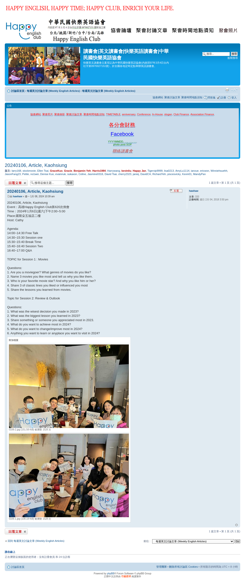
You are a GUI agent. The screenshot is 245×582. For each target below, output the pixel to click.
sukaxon (72, 174)
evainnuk (60, 174)
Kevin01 (187, 174)
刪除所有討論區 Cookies (183, 566)
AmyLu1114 (182, 170)
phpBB (110, 573)
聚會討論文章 (172, 97)
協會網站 (158, 97)
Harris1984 (99, 170)
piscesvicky (174, 174)
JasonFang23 (13, 174)
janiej (136, 174)
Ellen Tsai (43, 170)
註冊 (223, 97)
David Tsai (111, 174)
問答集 (212, 97)
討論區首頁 (17, 90)
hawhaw (17, 196)
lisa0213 (169, 170)
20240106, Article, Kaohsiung (36, 165)
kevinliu (126, 170)
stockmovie (29, 170)
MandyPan (199, 174)
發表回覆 (16, 183)
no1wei (34, 174)
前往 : (147, 541)
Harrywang (113, 170)
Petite (25, 174)
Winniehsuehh (219, 170)
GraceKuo (56, 170)
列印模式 (227, 90)
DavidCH (145, 174)
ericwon (204, 170)
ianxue (195, 170)
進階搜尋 (232, 57)
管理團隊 (161, 566)
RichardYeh (159, 174)
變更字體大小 (234, 90)
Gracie (68, 170)
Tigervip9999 (155, 170)
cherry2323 (124, 174)
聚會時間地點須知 (191, 97)
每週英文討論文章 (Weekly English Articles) (53, 90)
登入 (234, 97)
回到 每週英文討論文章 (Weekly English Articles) (36, 540)
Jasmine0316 (95, 174)
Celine (82, 174)
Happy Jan (139, 170)
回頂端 (236, 525)
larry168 (16, 170)
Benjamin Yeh (82, 170)
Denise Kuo (47, 174)
